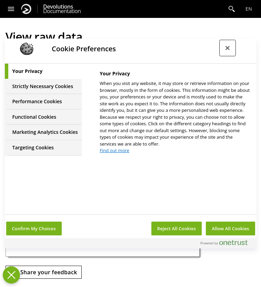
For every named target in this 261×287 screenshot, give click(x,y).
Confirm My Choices (34, 228)
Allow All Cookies (230, 228)
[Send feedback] (44, 272)
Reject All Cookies (176, 228)
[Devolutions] (26, 8)
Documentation (62, 8)
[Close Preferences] (11, 275)
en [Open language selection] (248, 9)
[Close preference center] (227, 48)
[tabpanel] (175, 114)
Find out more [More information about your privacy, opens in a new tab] (114, 150)
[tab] (43, 71)
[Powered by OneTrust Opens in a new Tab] (227, 244)
